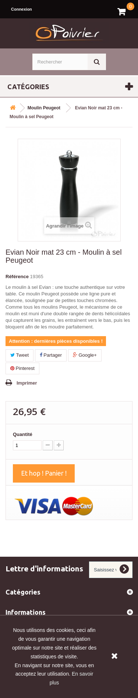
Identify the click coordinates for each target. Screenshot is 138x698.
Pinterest (22, 368)
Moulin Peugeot (44, 107)
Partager (51, 355)
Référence (17, 276)
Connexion (21, 9)
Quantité (22, 434)
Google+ (85, 355)
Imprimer (27, 383)
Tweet (19, 355)
